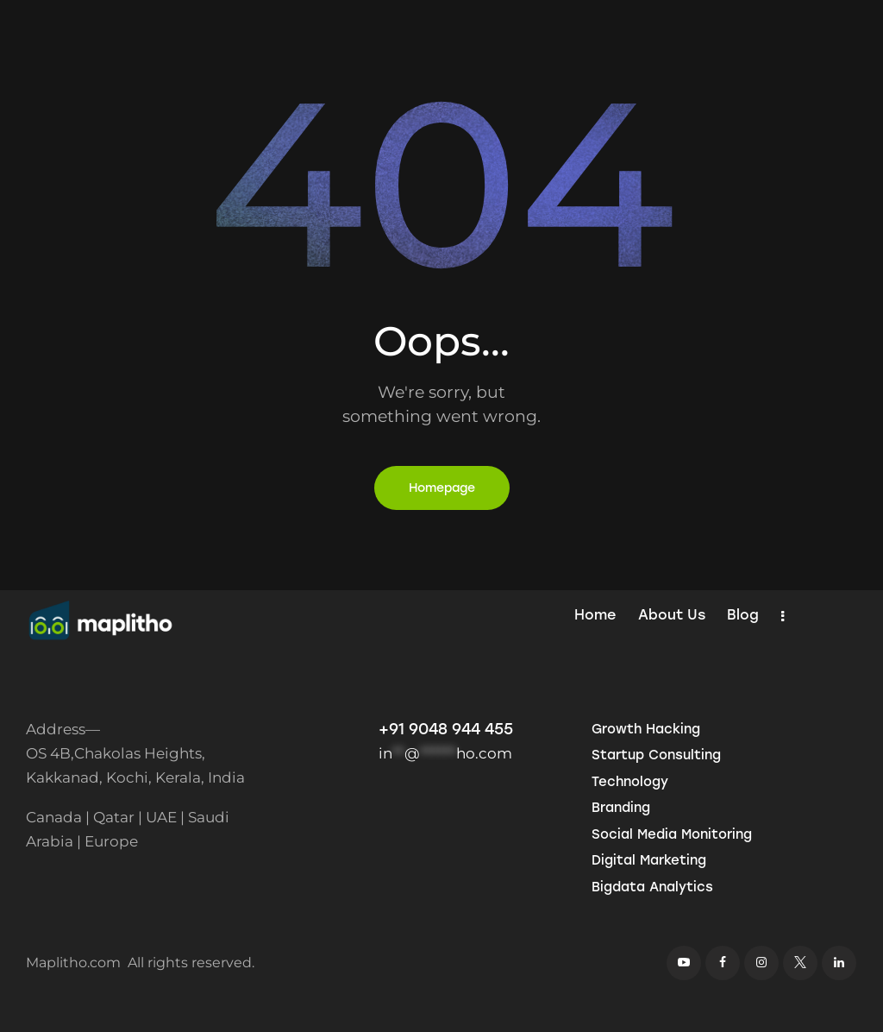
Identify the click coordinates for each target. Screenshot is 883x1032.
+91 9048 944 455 (446, 729)
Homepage (442, 488)
